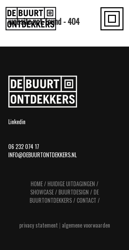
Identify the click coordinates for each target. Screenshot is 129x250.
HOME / (38, 184)
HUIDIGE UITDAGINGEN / (72, 184)
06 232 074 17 (23, 146)
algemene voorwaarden (86, 225)
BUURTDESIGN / (75, 192)
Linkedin (16, 122)
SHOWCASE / (43, 192)
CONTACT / (88, 200)
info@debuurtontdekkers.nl (42, 155)
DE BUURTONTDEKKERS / (64, 196)
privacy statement (38, 225)
